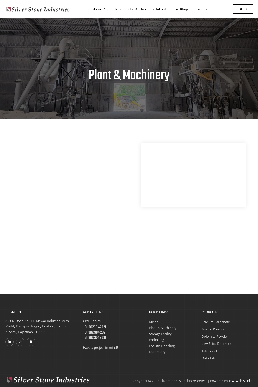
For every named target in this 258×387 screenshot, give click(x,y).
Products (126, 9)
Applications (144, 9)
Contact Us (199, 9)
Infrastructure (167, 9)
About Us (110, 9)
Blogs (184, 9)
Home (97, 9)
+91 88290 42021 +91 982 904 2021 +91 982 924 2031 (94, 332)
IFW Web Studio (241, 380)
